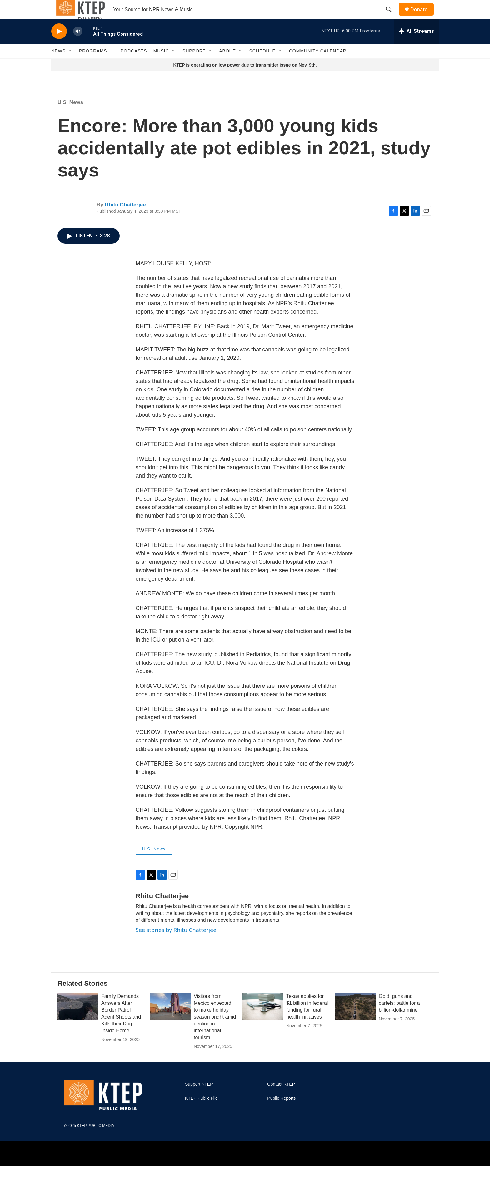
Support (194, 64)
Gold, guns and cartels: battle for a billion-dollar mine (399, 1017)
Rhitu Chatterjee (125, 219)
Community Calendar (318, 64)
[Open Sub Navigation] (70, 64)
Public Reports (281, 1112)
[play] (59, 45)
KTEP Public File (201, 1112)
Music (161, 64)
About (227, 64)
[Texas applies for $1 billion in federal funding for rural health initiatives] (262, 1020)
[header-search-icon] (392, 16)
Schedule (262, 64)
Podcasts (134, 64)
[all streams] (416, 45)
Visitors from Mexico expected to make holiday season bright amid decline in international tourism (215, 1031)
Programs (93, 64)
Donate (422, 16)
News (58, 64)
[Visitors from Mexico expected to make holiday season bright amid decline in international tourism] (170, 1020)
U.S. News (70, 116)
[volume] (77, 45)
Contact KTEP (281, 1098)
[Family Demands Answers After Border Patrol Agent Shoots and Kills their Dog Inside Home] (78, 1020)
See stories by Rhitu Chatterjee (176, 944)
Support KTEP (199, 1098)
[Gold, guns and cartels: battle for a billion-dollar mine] (355, 1020)
